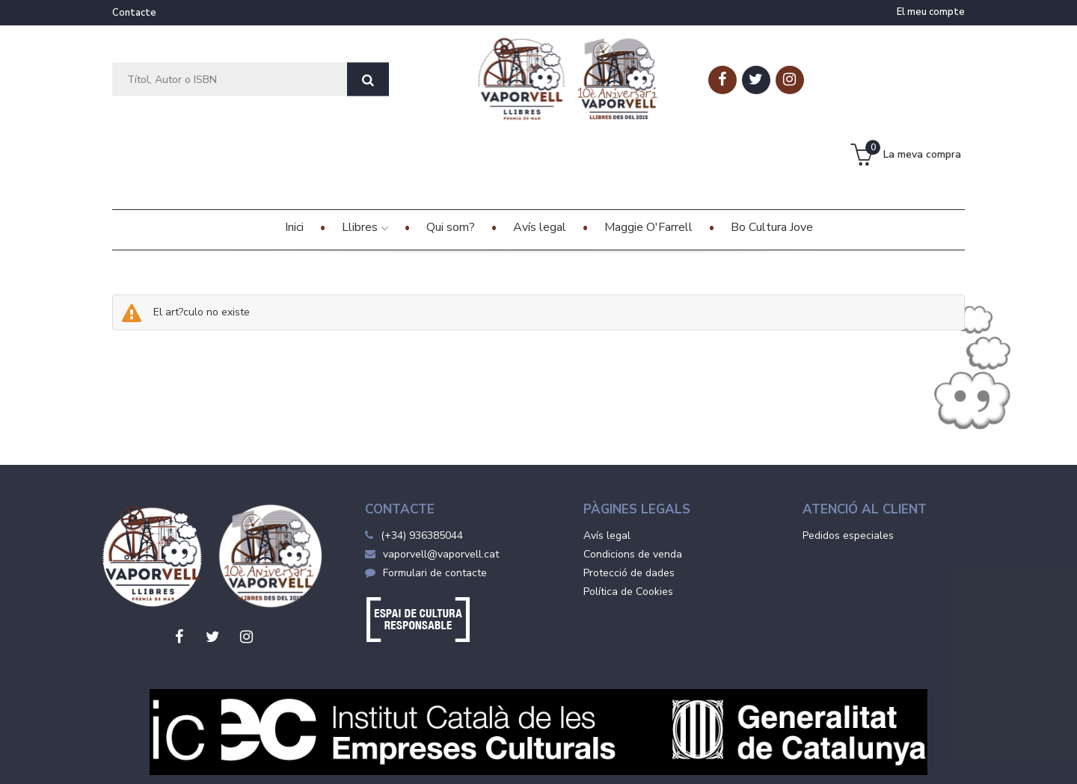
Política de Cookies (628, 517)
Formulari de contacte (426, 498)
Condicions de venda (632, 479)
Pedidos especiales (848, 461)
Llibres (365, 152)
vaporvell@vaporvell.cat (432, 479)
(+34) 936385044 (422, 461)
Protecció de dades (629, 498)
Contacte (134, 12)
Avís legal (606, 461)
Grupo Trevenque (668, 762)
